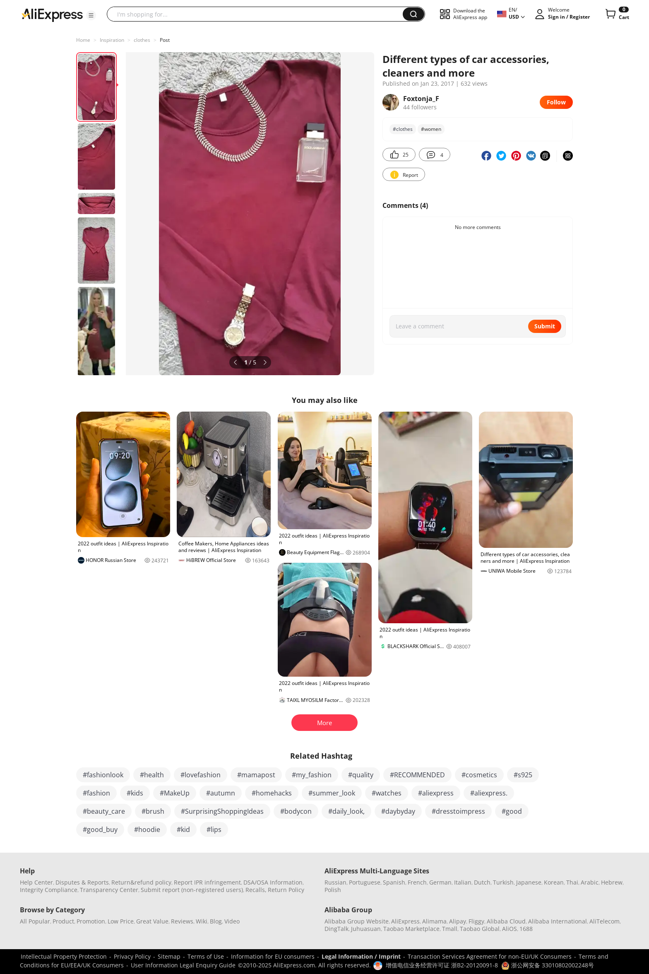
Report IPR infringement (207, 882)
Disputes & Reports (82, 882)
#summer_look (331, 793)
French (417, 882)
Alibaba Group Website (356, 921)
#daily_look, (346, 811)
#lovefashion (200, 774)
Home (83, 39)
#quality (360, 774)
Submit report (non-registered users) (192, 890)
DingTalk (336, 929)
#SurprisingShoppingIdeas (222, 811)
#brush (153, 811)
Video (232, 921)
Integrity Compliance (48, 890)
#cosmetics (479, 774)
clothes (142, 39)
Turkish (503, 882)
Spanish (394, 882)
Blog (216, 921)
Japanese (528, 882)
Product (63, 921)
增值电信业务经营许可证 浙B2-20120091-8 (442, 965)
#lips (214, 829)
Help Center (36, 882)
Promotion (91, 921)
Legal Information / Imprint (361, 956)
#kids (135, 793)
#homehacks (272, 793)
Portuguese (364, 882)
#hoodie (147, 829)
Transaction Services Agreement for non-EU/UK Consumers (490, 956)
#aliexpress (436, 793)
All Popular (35, 921)
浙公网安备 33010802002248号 (547, 965)
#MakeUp (175, 793)
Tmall (449, 929)
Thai (572, 882)
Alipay (457, 921)
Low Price (121, 921)
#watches (386, 793)
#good (512, 811)
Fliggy (476, 921)
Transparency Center (109, 890)
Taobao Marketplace (411, 929)
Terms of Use (205, 956)
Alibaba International (557, 921)
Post (165, 39)
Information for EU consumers (273, 956)
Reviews (182, 921)
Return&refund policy (141, 882)
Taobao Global (480, 929)
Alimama (434, 921)
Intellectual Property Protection (64, 956)
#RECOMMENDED (417, 774)
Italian (462, 882)
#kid (183, 829)
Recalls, (256, 890)
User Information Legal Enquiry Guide (183, 965)
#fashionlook (103, 774)
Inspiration (112, 39)
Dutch (482, 882)
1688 (526, 929)
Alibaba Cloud (506, 921)
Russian (335, 882)
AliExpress (405, 921)
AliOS (509, 929)
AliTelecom (604, 921)
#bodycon (296, 811)
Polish (332, 890)
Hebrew (612, 882)
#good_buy (100, 829)
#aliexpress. (488, 793)
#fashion (96, 793)
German (440, 882)
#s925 (523, 774)
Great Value (152, 921)
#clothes (403, 129)
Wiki (201, 921)
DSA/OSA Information (273, 882)
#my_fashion (312, 774)
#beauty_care (104, 811)
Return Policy (286, 890)
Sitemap (169, 956)
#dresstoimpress (458, 811)
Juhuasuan (366, 929)
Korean (554, 882)
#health (152, 774)
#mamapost (256, 774)
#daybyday (398, 811)
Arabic (590, 882)
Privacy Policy (132, 956)
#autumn (220, 793)
